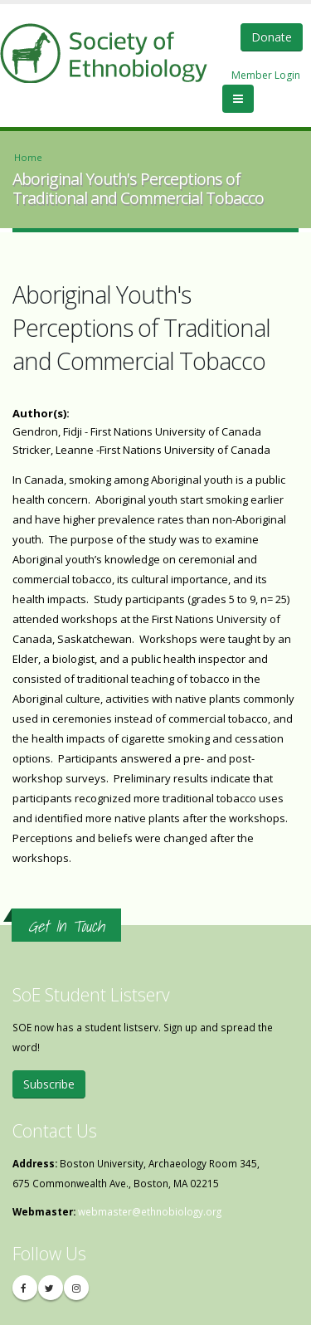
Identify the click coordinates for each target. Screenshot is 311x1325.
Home (28, 157)
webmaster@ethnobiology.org (149, 1211)
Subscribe (49, 1084)
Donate (271, 37)
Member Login (265, 75)
